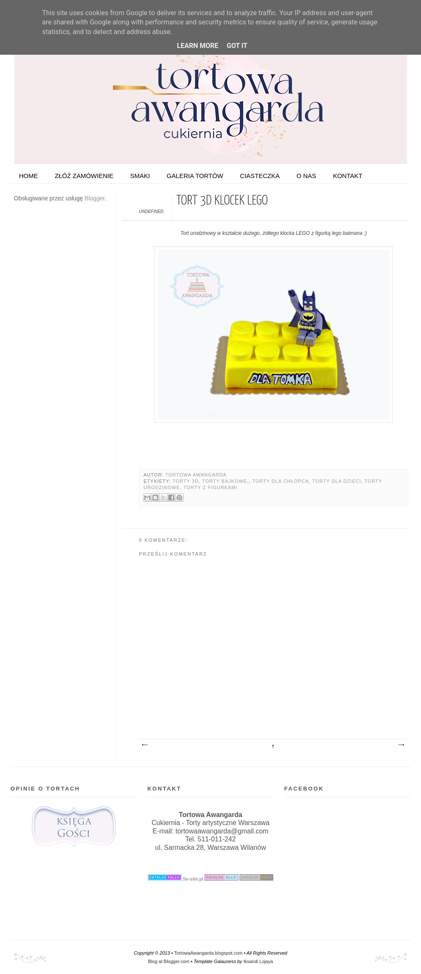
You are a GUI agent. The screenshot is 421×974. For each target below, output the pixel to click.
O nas (306, 175)
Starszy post (400, 745)
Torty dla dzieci (336, 481)
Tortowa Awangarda (195, 474)
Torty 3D (186, 481)
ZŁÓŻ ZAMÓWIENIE (84, 175)
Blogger (94, 198)
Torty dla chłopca (280, 481)
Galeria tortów (195, 175)
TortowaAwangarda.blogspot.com (208, 952)
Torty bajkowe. (225, 481)
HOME (28, 175)
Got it (236, 46)
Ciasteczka (260, 175)
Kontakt (347, 175)
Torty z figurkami (210, 487)
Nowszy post (144, 745)
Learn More (197, 46)
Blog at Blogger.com (168, 961)
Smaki (140, 175)
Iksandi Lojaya (258, 961)
